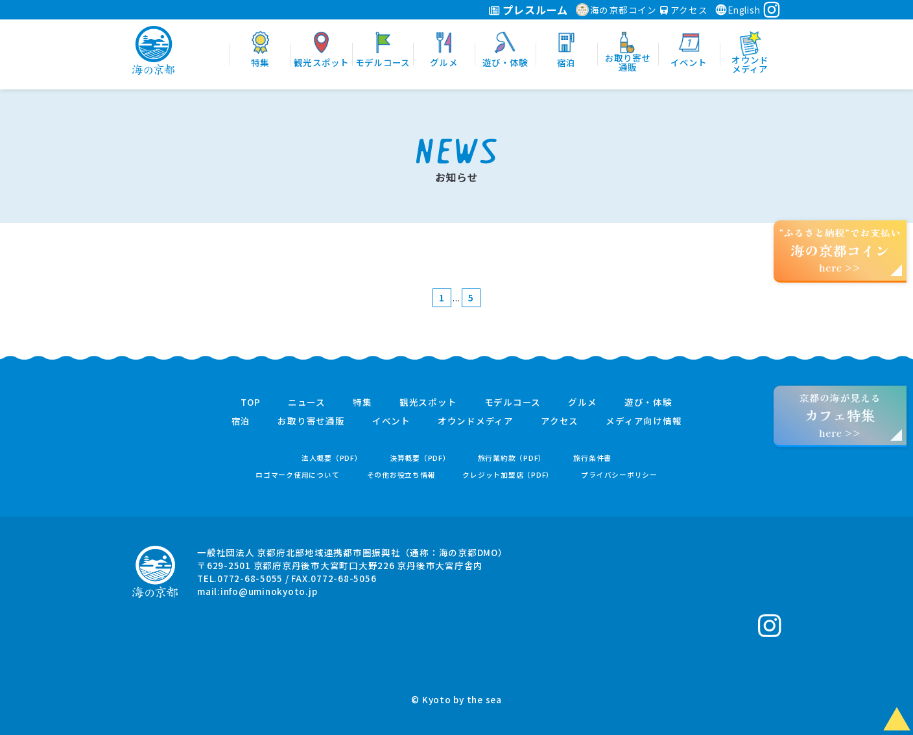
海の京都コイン (616, 9)
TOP (250, 402)
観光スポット (428, 402)
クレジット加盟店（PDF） (508, 474)
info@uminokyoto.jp (269, 591)
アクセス (684, 9)
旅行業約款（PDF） (512, 457)
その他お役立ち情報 (401, 474)
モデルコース (512, 402)
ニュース (307, 402)
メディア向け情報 (644, 421)
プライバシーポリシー (619, 474)
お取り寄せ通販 (311, 421)
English (737, 9)
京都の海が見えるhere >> (840, 415)
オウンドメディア (476, 421)
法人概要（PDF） (332, 457)
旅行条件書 (592, 457)
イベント (391, 421)
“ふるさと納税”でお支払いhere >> (840, 250)
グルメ (582, 402)
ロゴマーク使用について (297, 474)
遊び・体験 (648, 402)
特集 (362, 402)
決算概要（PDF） (420, 457)
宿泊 (241, 421)
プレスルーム (528, 10)
